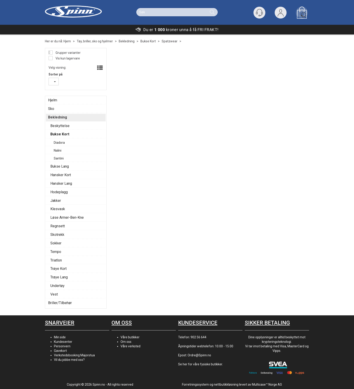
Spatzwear (169, 41)
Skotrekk (57, 234)
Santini (59, 158)
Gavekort (60, 351)
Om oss (126, 342)
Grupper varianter (68, 53)
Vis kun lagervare (67, 58)
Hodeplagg (59, 192)
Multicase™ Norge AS (267, 384)
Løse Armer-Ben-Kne (67, 217)
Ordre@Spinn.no (199, 355)
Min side (60, 337)
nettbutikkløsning (226, 384)
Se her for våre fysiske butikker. (200, 364)
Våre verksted (130, 346)
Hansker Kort (60, 175)
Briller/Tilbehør (60, 303)
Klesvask (57, 209)
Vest (54, 294)
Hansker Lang (61, 183)
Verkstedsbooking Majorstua (74, 355)
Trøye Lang (59, 277)
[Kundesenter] (259, 13)
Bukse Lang (59, 166)
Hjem (67, 41)
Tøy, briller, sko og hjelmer (95, 41)
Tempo (55, 252)
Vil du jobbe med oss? (69, 360)
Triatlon (56, 260)
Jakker (55, 200)
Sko (51, 109)
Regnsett (57, 226)
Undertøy (57, 286)
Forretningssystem (195, 384)
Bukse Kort (148, 41)
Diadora (59, 142)
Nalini (57, 150)
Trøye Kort (58, 268)
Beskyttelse (60, 126)
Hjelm (52, 100)
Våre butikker (130, 337)
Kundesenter (63, 342)
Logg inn (281, 14)
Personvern (62, 346)
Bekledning (127, 41)
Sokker (55, 243)
